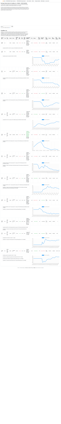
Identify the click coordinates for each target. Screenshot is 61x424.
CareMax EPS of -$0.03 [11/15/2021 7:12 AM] (9, 237)
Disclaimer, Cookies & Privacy (29, 267)
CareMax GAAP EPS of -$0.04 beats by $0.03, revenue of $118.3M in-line (28, 220)
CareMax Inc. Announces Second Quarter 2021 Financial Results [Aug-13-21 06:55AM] (14, 260)
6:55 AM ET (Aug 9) (7, 178)
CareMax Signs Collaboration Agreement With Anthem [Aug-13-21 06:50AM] (13, 258)
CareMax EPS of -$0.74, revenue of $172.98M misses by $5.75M (28, 113)
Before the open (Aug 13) (7, 251)
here (9, 27)
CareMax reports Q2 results (27, 250)
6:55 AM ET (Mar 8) (7, 221)
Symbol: (2, 26)
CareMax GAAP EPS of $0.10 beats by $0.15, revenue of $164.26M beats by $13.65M (28, 134)
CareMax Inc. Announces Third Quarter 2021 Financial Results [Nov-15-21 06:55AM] (14, 239)
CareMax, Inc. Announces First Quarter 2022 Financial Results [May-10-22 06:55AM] (14, 209)
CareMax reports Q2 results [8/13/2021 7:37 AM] (9, 255)
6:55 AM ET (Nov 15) (7, 233)
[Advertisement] (30, 18)
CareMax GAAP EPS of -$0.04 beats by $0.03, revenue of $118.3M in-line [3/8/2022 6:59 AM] (15, 227)
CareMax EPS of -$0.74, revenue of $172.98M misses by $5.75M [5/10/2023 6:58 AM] (14, 119)
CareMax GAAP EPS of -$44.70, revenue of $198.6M (28, 42)
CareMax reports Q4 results (27, 51)
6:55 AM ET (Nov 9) (7, 156)
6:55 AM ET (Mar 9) (7, 135)
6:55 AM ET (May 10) (7, 114)
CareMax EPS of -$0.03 (28, 232)
